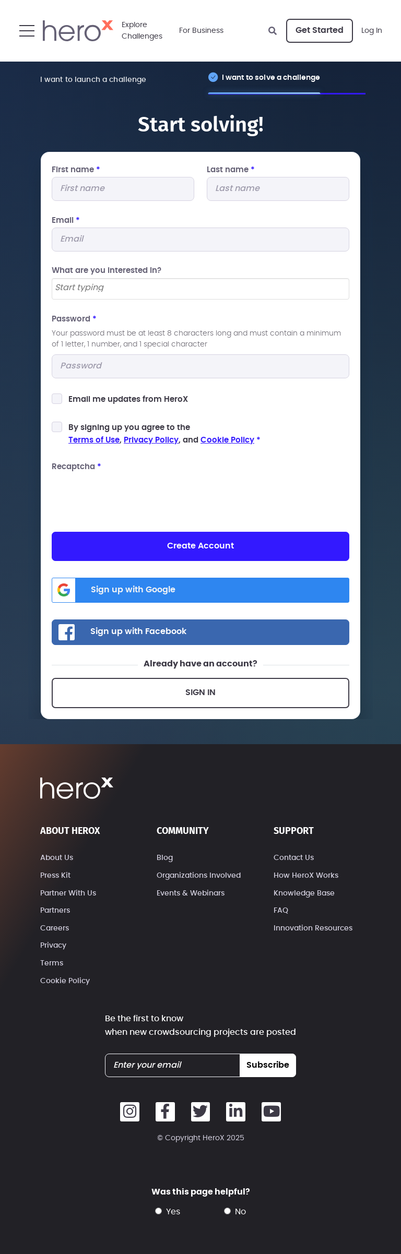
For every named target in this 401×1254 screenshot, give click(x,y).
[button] (26, 31)
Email (66, 220)
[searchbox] (200, 288)
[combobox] (200, 289)
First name (76, 170)
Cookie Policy (227, 440)
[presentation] (131, 494)
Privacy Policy (151, 440)
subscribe (267, 1065)
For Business (201, 30)
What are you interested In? (106, 270)
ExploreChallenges (142, 30)
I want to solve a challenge (271, 77)
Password (74, 319)
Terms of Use (94, 440)
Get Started (320, 30)
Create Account (200, 546)
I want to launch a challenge (93, 79)
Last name (231, 170)
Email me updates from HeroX (128, 399)
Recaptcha (76, 467)
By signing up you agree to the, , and (164, 434)
